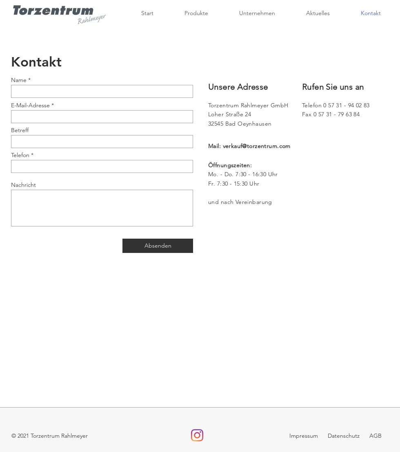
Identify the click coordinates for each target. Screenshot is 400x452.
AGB (375, 435)
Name (19, 80)
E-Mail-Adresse (30, 105)
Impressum (304, 435)
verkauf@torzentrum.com (257, 146)
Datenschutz (343, 435)
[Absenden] (157, 246)
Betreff (20, 130)
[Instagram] (197, 435)
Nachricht (23, 185)
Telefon (20, 155)
